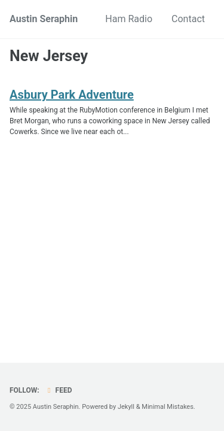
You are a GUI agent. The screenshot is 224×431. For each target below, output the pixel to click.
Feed (58, 390)
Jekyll (126, 407)
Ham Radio (128, 19)
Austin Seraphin (44, 19)
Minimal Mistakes (168, 407)
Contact (188, 19)
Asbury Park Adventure (72, 94)
